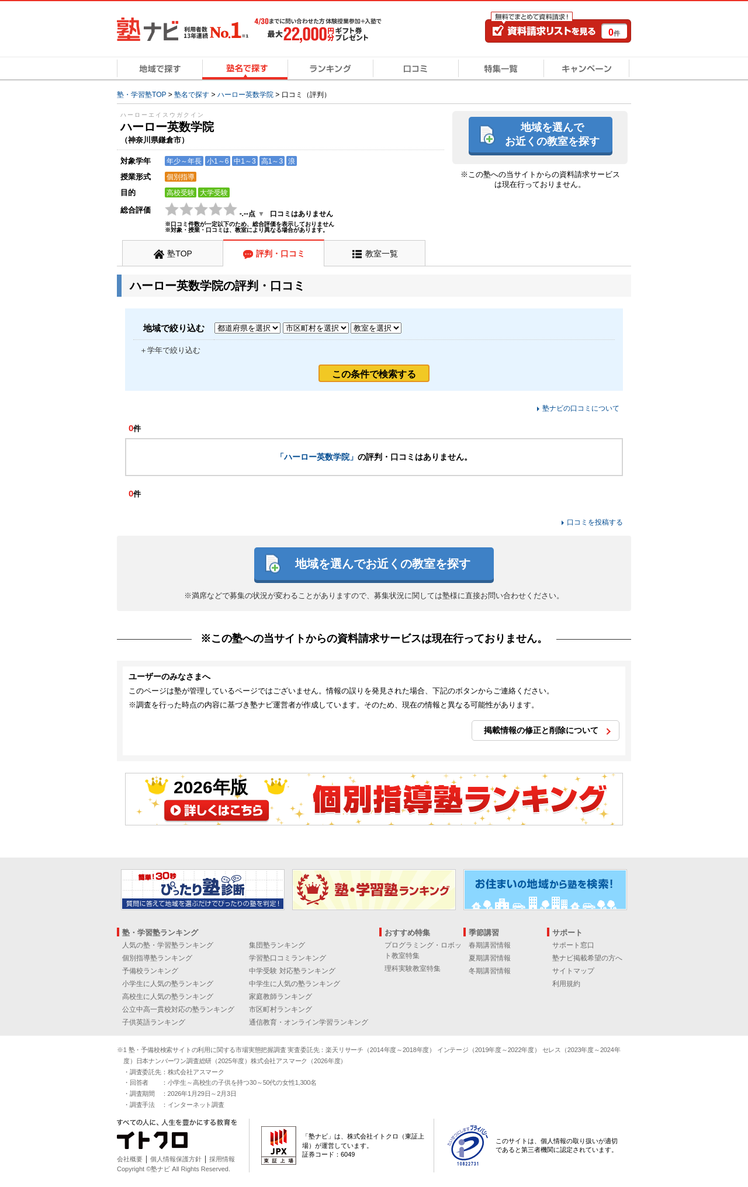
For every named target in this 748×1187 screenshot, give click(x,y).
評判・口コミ (280, 253)
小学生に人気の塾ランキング (167, 984)
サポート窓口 (573, 945)
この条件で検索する (374, 374)
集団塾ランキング (277, 945)
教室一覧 (381, 253)
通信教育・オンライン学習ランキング (308, 1022)
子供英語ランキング (153, 1022)
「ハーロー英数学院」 (317, 456)
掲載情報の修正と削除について (541, 730)
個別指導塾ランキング (157, 958)
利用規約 (566, 984)
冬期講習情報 (490, 971)
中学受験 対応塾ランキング (292, 971)
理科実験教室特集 (413, 968)
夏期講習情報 (490, 958)
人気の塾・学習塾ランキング (167, 945)
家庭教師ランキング (280, 996)
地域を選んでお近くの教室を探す (552, 134)
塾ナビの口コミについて (580, 408)
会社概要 (130, 1158)
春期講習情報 (490, 945)
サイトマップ (573, 971)
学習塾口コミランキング (287, 958)
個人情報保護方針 (176, 1158)
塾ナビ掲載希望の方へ (587, 958)
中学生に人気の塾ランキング (294, 984)
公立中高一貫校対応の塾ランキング (178, 1009)
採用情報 (222, 1158)
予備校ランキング (150, 971)
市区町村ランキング (280, 1009)
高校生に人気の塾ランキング (167, 996)
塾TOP (179, 253)
